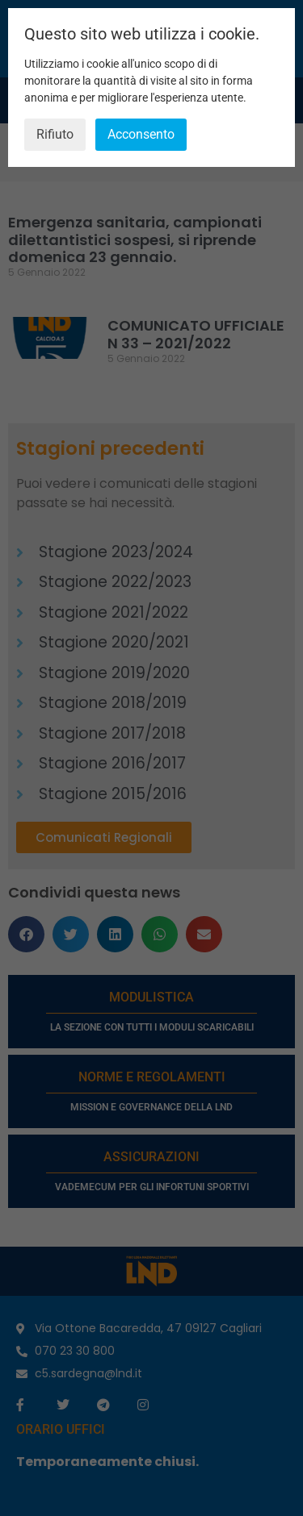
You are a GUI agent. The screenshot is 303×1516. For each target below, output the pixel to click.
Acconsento (141, 134)
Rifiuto (55, 134)
